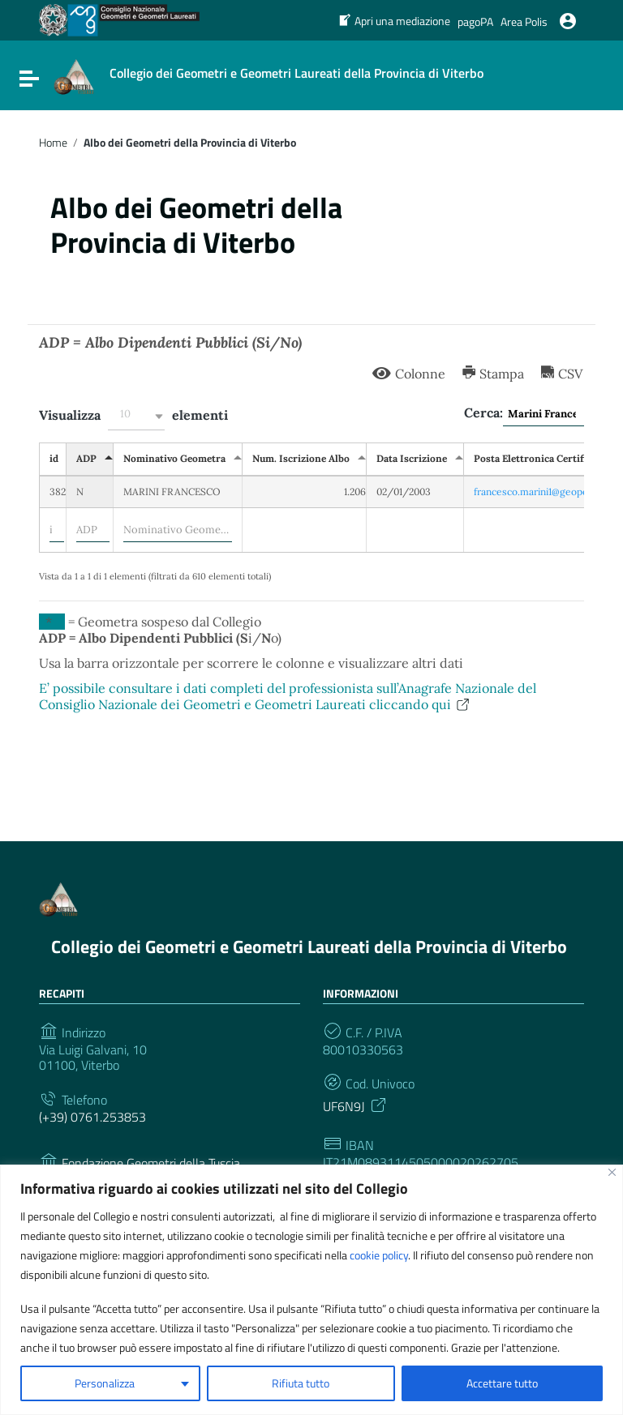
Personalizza (105, 1382)
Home (53, 143)
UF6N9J (356, 1104)
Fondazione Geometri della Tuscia (151, 1163)
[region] (311, 1290)
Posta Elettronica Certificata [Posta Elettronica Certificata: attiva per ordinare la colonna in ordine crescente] (539, 458)
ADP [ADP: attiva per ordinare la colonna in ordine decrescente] (86, 458)
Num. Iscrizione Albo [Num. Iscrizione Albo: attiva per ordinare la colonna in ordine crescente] (301, 458)
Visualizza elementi (133, 416)
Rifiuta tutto (300, 1382)
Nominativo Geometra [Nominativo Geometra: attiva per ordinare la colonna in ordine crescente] (174, 458)
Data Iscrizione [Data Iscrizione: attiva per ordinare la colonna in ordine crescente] (411, 458)
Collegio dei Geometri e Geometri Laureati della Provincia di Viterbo (309, 946)
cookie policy (379, 1254)
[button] (136, 416)
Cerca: (524, 414)
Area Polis (524, 21)
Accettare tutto (502, 1382)
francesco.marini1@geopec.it (538, 491)
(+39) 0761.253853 (92, 1117)
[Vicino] (612, 1172)
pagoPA (475, 21)
